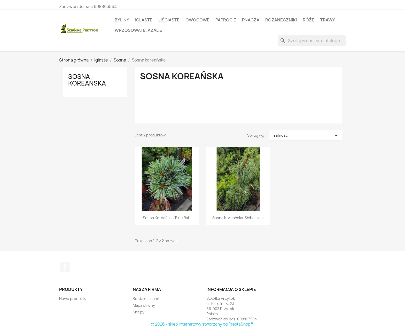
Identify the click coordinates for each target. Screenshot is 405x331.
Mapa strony (144, 305)
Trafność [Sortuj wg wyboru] (305, 135)
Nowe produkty (72, 298)
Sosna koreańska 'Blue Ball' (166, 217)
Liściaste (169, 20)
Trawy (327, 20)
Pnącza (250, 20)
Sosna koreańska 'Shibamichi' (238, 217)
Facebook (65, 267)
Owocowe (197, 20)
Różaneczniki (281, 20)
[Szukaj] (312, 40)
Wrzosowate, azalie (138, 30)
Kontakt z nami (146, 298)
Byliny (122, 20)
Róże (308, 20)
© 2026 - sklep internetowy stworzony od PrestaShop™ (202, 324)
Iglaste (143, 20)
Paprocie (225, 20)
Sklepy (138, 312)
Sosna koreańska (87, 80)
